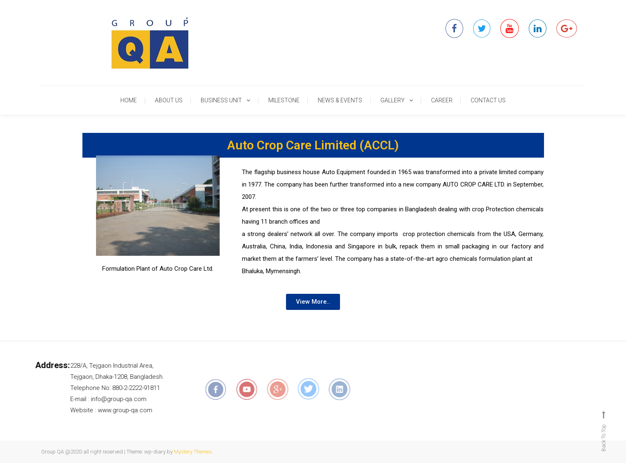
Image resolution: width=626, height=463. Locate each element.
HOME (128, 100)
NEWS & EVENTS (340, 100)
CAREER (442, 100)
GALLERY (392, 100)
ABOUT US (169, 100)
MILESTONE (284, 100)
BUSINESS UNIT (221, 100)
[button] (313, 302)
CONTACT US (488, 100)
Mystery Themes (193, 452)
